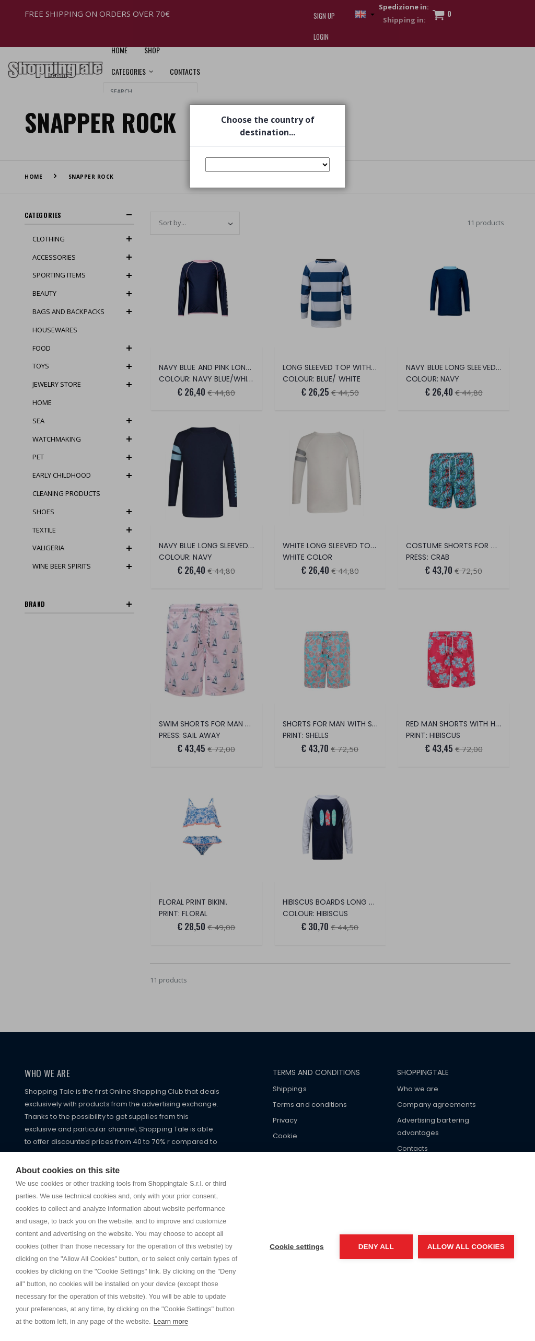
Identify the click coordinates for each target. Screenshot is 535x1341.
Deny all (376, 1247)
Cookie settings (297, 1247)
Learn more (171, 1321)
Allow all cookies (466, 1247)
